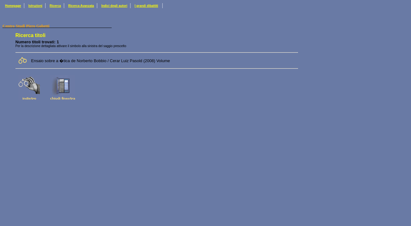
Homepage (13, 6)
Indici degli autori (114, 6)
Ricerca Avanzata (81, 6)
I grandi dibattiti (146, 6)
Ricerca (55, 6)
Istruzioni (35, 6)
